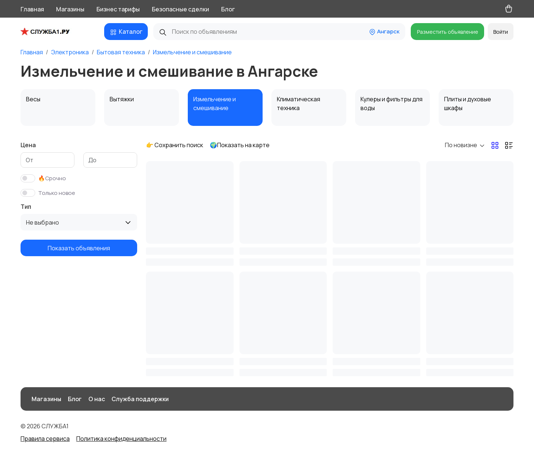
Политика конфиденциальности (121, 439)
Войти (500, 31)
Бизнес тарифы (118, 9)
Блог (228, 9)
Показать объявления (79, 248)
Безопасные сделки (180, 9)
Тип (26, 207)
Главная (32, 9)
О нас (96, 399)
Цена (28, 145)
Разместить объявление (447, 31)
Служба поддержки (140, 399)
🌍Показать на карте (240, 145)
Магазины (70, 9)
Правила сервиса (45, 439)
